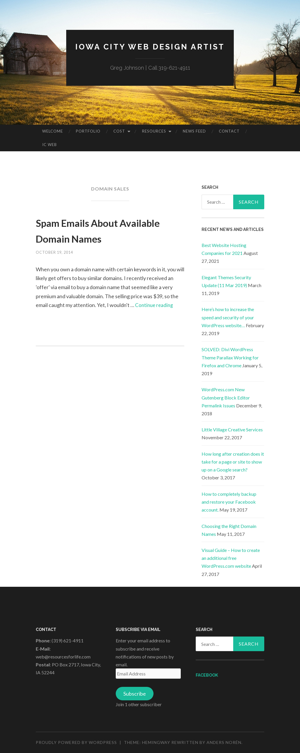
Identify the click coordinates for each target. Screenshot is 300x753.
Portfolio (88, 131)
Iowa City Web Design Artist (150, 46)
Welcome (52, 131)
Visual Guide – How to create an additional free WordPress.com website (231, 558)
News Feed (194, 131)
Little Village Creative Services (232, 429)
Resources (154, 131)
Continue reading (155, 305)
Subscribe (134, 693)
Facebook (207, 675)
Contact (229, 131)
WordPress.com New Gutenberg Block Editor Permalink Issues (226, 397)
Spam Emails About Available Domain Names (109, 230)
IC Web (49, 144)
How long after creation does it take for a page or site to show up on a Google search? (233, 461)
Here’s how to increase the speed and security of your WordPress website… (228, 317)
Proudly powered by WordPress (76, 742)
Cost (119, 131)
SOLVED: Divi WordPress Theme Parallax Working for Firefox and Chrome (230, 357)
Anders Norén (224, 742)
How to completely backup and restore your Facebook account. (229, 501)
